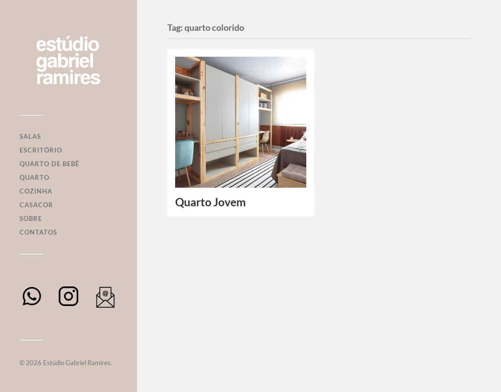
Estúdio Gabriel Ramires (77, 363)
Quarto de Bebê (49, 164)
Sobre (31, 218)
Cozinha (36, 191)
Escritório (41, 150)
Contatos (38, 232)
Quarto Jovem (210, 202)
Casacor (36, 205)
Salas (30, 136)
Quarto (34, 177)
